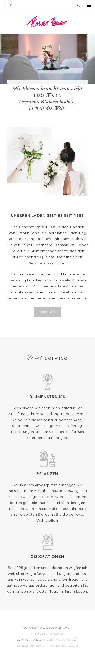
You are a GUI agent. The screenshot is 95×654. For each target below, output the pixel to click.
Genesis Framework (32, 645)
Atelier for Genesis (58, 639)
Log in (73, 645)
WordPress (58, 645)
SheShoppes (55, 633)
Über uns (47, 311)
